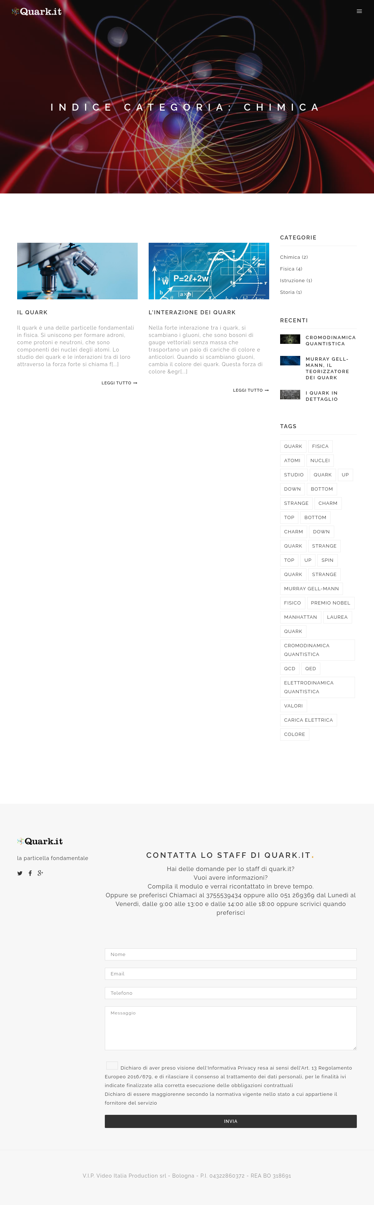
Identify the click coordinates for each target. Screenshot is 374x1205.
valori (293, 706)
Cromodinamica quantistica (331, 340)
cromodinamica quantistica (307, 650)
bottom (322, 489)
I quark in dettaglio (322, 396)
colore (294, 734)
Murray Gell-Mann (311, 588)
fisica (320, 446)
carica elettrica (308, 720)
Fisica (291, 269)
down (292, 489)
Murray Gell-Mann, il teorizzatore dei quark (328, 368)
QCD (289, 668)
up (345, 474)
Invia (231, 1121)
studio (294, 474)
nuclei (320, 460)
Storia (291, 292)
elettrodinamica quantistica (309, 687)
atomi (292, 460)
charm (327, 503)
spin (327, 560)
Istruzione (296, 280)
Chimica (294, 257)
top (289, 517)
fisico (292, 603)
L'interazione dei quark (192, 312)
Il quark (32, 312)
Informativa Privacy (232, 1068)
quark (293, 446)
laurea (337, 617)
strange (296, 503)
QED (310, 668)
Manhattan (300, 617)
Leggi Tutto (120, 383)
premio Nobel (331, 603)
